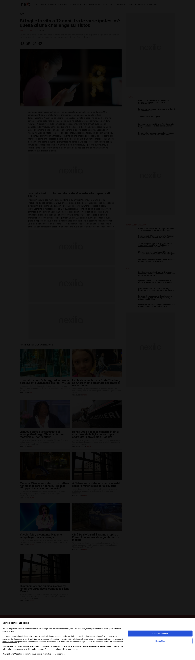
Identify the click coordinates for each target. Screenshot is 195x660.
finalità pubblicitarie (9, 642)
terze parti (41, 636)
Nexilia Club (160, 641)
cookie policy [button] (8, 631)
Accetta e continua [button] (160, 634)
